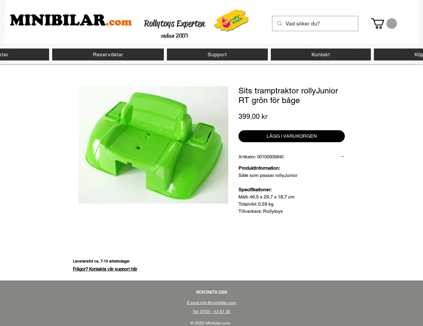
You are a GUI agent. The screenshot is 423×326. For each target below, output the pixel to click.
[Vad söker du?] (315, 23)
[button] (384, 23)
